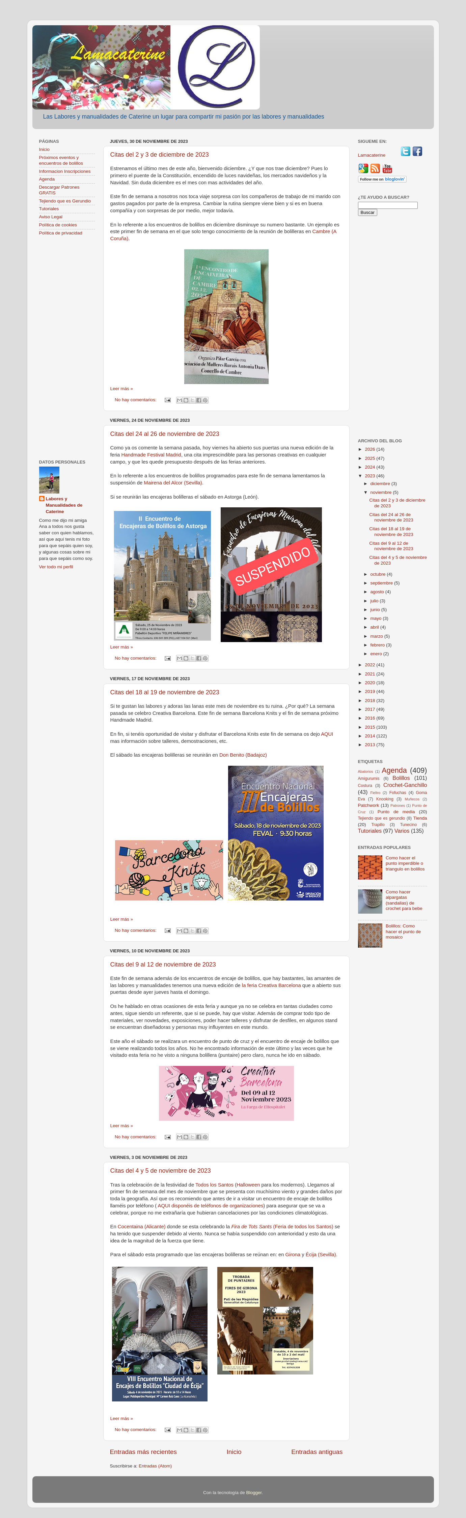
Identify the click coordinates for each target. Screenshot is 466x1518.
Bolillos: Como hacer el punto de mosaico (403, 931)
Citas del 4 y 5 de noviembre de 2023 (160, 1170)
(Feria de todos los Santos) (282, 1226)
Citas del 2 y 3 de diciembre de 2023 (159, 154)
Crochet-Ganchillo (405, 785)
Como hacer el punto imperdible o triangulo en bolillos (405, 863)
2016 (370, 718)
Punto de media (396, 811)
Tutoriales (49, 208)
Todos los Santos (214, 1185)
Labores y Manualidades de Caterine (64, 505)
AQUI (327, 734)
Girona (293, 1254)
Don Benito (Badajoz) (243, 755)
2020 (370, 682)
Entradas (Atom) (155, 1465)
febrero (378, 644)
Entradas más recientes (143, 1451)
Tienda (420, 818)
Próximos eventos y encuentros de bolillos (61, 160)
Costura (365, 785)
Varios (402, 831)
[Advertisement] (67, 348)
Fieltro (375, 793)
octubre (379, 574)
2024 (370, 467)
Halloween (248, 1185)
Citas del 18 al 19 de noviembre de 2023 (164, 692)
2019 (370, 691)
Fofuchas (397, 792)
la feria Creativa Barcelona (271, 985)
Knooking (384, 799)
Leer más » (121, 388)
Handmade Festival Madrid (151, 454)
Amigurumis (369, 778)
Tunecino (408, 824)
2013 (370, 744)
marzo (377, 636)
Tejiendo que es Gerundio (65, 200)
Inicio (234, 1451)
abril (375, 627)
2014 (370, 735)
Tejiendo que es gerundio (381, 818)
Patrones (397, 805)
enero (377, 653)
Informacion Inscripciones (65, 171)
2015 (370, 727)
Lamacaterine (372, 155)
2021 (370, 673)
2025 (370, 458)
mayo (377, 618)
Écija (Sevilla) (321, 1254)
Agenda (47, 179)
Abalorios (365, 771)
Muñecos (412, 799)
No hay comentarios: (136, 399)
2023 (370, 475)
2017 (370, 709)
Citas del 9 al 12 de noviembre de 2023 (163, 964)
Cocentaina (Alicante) (142, 1226)
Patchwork (368, 805)
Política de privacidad (60, 232)
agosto (378, 591)
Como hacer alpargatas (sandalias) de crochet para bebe (404, 900)
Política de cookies (58, 224)
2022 (370, 664)
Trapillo (377, 824)
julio (375, 600)
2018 (370, 700)
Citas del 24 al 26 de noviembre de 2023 (164, 434)
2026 (370, 449)
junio (376, 609)
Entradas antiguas (316, 1451)
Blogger (254, 1492)
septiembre (382, 583)
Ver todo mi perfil (56, 566)
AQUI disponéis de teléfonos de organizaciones (211, 1205)
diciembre (381, 483)
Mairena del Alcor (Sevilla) (173, 482)
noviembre (382, 492)
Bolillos (401, 778)
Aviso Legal (51, 216)
